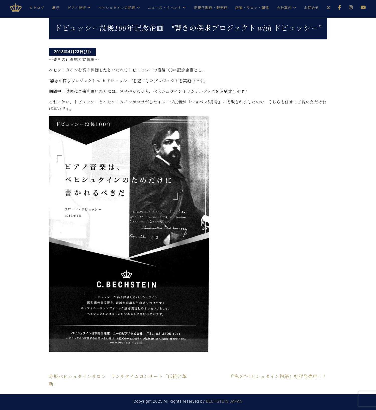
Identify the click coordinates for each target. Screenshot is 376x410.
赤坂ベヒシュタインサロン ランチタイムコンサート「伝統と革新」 (118, 380)
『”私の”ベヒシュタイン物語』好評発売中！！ (277, 376)
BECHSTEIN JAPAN (224, 401)
